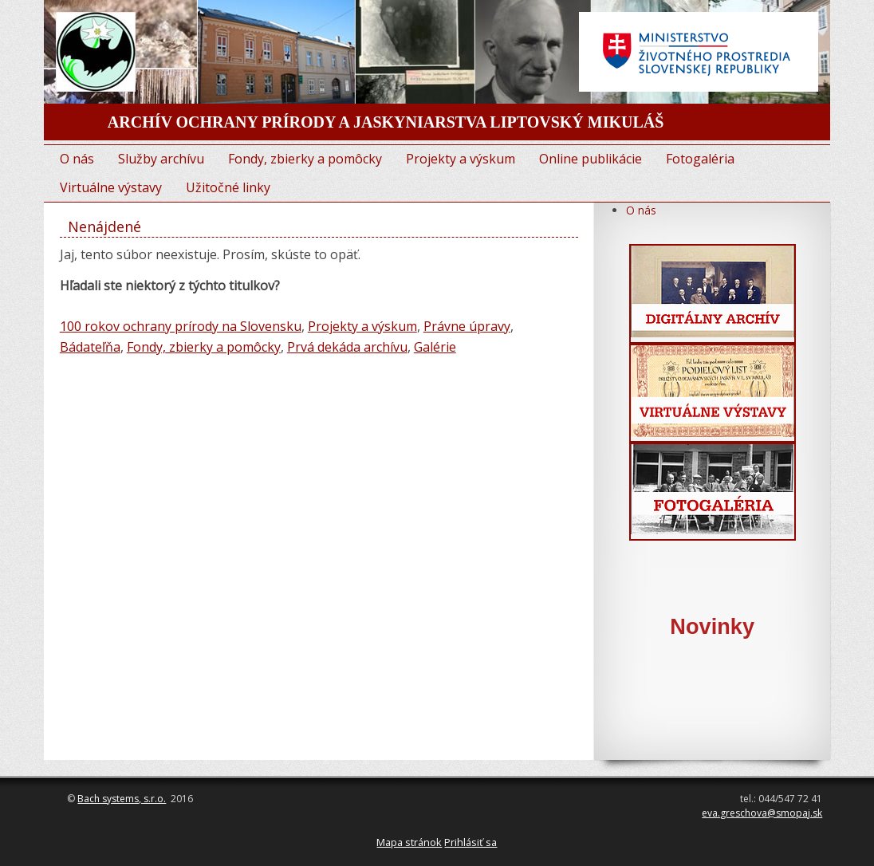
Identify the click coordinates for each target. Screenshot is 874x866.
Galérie (435, 347)
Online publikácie (590, 158)
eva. (711, 813)
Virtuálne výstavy (111, 187)
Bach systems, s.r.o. (121, 798)
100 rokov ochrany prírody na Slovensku (180, 326)
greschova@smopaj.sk (771, 813)
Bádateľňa (90, 347)
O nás (77, 158)
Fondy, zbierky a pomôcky (305, 158)
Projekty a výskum (460, 158)
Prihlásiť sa (470, 842)
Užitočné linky (228, 187)
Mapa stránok (409, 842)
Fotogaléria (700, 158)
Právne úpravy (466, 326)
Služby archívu (161, 158)
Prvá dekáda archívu (347, 347)
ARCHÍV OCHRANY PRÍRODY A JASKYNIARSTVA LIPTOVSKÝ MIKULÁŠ (386, 122)
